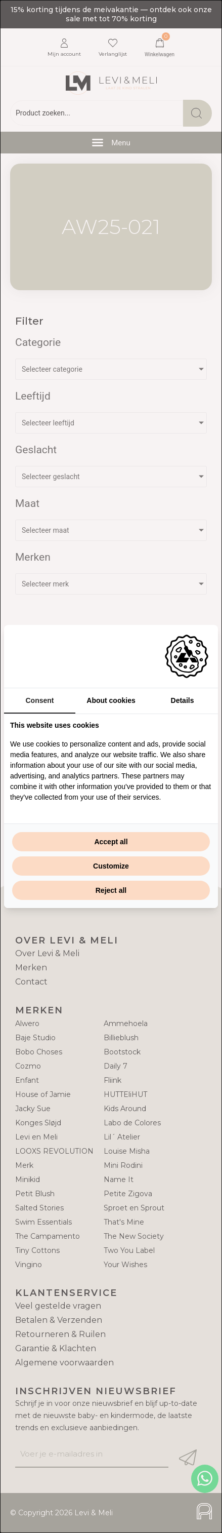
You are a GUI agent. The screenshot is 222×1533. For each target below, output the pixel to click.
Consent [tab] (40, 700)
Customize (111, 866)
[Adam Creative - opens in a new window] (186, 656)
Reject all (111, 890)
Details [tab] (182, 700)
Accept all (110, 842)
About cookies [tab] (110, 700)
